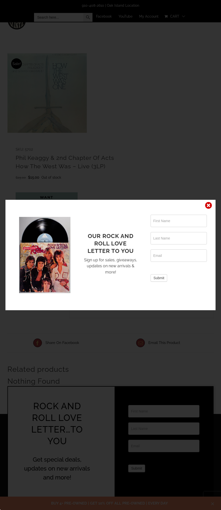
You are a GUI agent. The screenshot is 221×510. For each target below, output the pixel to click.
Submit (159, 278)
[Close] (209, 205)
